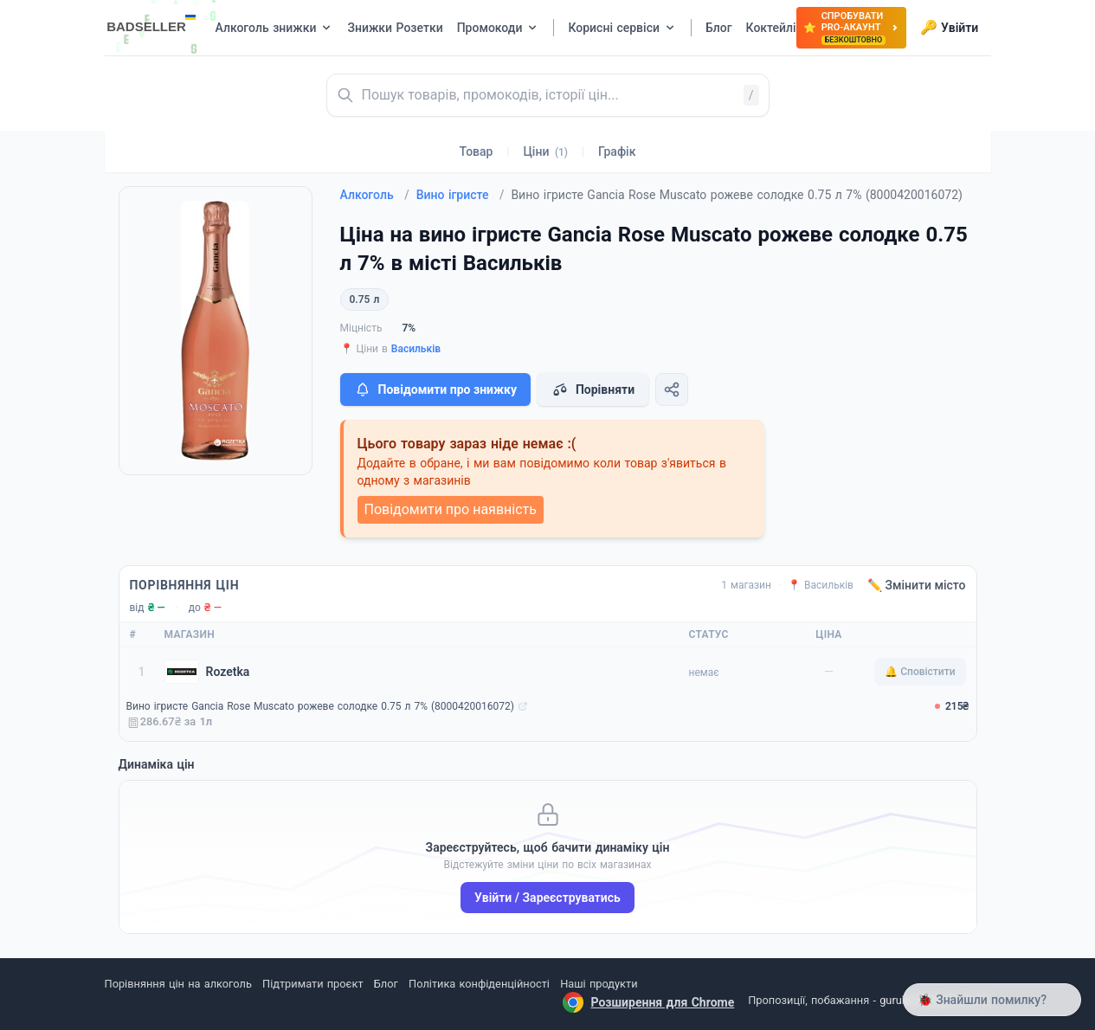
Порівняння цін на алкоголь (178, 983)
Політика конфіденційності (479, 983)
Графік (616, 151)
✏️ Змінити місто (916, 585)
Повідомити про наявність (450, 509)
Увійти (949, 27)
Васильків (416, 349)
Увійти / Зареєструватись (547, 897)
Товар (476, 151)
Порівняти (592, 389)
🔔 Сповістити (920, 672)
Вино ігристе (460, 195)
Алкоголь (374, 195)
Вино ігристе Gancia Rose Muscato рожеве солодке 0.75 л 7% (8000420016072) (320, 706)
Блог (386, 983)
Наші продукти (598, 983)
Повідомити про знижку (435, 389)
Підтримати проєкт (312, 983)
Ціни (545, 151)
